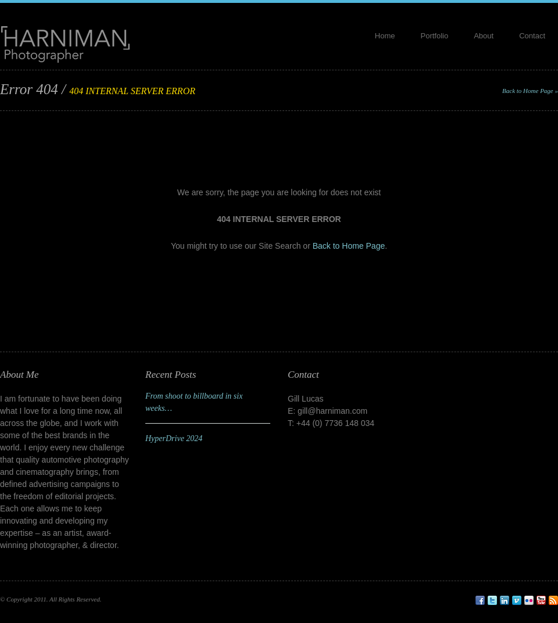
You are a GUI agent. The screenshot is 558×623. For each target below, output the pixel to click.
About (483, 35)
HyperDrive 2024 (173, 438)
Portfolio (435, 35)
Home (385, 35)
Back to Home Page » (530, 90)
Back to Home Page (349, 245)
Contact (532, 35)
